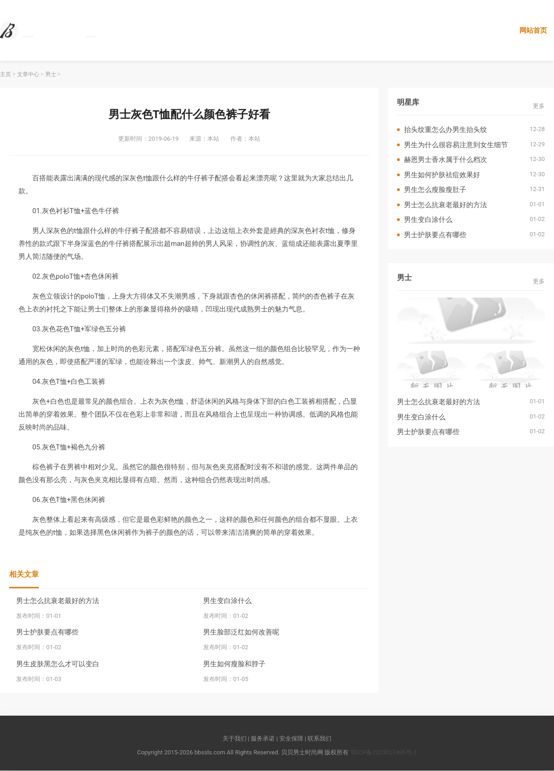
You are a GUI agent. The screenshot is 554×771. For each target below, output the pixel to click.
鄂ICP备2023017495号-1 (383, 752)
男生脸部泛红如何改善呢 (241, 632)
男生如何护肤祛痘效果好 (442, 175)
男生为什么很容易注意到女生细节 (456, 145)
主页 (5, 75)
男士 (50, 75)
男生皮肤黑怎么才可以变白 (57, 664)
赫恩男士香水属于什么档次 (445, 160)
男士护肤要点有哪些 (47, 632)
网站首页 (533, 30)
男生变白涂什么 (227, 600)
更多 (539, 105)
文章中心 (28, 75)
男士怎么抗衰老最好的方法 (57, 600)
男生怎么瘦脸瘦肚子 (435, 190)
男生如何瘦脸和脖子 (234, 664)
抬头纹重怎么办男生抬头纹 (445, 130)
